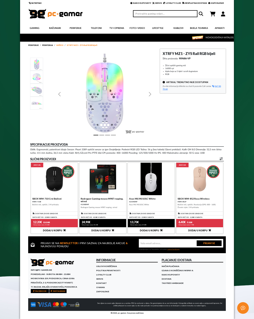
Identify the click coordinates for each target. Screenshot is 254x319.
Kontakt (101, 283)
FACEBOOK (39, 291)
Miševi (59, 45)
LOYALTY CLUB (172, 3)
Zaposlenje (102, 291)
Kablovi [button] (178, 28)
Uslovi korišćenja (106, 266)
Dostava (166, 279)
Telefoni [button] (96, 28)
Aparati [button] (220, 28)
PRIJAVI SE (209, 243)
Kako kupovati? (171, 274)
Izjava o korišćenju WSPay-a (177, 270)
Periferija (47, 45)
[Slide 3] (36, 103)
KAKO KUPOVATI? (140, 3)
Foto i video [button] (137, 28)
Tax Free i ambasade (173, 283)
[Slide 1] (36, 64)
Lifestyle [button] (157, 28)
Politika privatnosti (108, 270)
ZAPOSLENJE (216, 3)
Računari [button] (55, 28)
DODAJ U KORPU (54, 230)
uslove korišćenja (173, 249)
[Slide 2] (36, 90)
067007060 (35, 3)
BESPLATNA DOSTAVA (194, 3)
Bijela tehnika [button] (199, 28)
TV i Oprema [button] (116, 28)
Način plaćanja (170, 266)
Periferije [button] (75, 28)
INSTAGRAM (58, 291)
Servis (99, 279)
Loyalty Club (103, 274)
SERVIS (157, 3)
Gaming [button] (34, 28)
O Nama (100, 287)
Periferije (33, 45)
